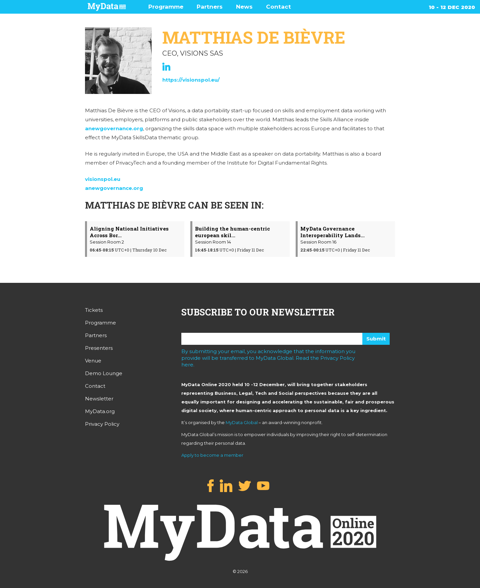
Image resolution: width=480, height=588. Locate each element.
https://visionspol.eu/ (191, 80)
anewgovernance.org (114, 128)
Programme (165, 6)
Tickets (94, 310)
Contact (278, 6)
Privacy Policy (102, 424)
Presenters (99, 348)
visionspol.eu (102, 179)
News (244, 6)
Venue (93, 360)
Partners (210, 6)
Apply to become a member (212, 455)
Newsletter (99, 398)
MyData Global (242, 422)
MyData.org (100, 411)
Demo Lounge (103, 373)
